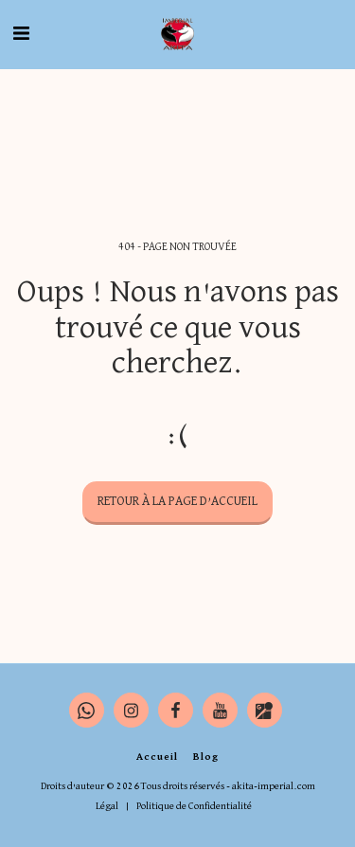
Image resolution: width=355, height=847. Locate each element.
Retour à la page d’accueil (177, 501)
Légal (107, 806)
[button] (21, 34)
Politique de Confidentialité (194, 806)
